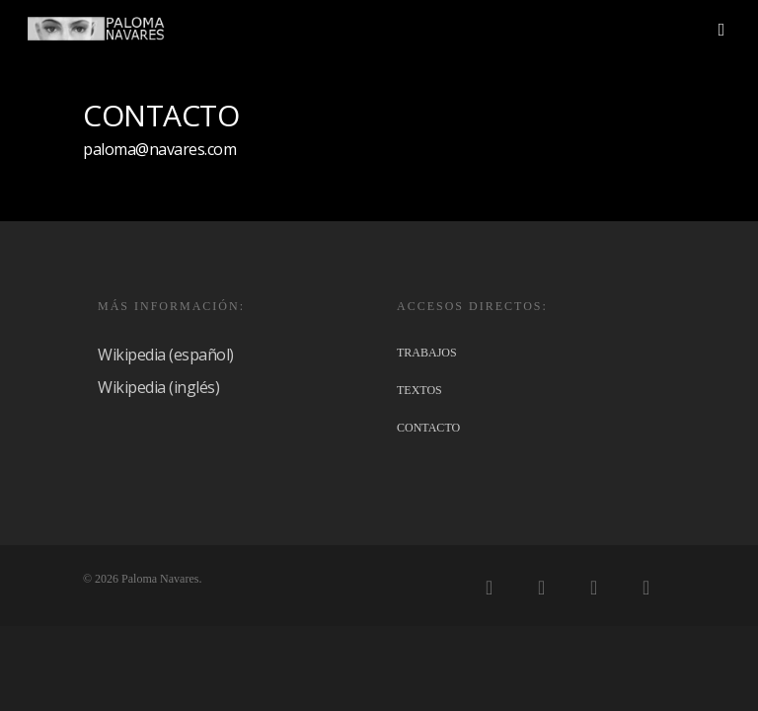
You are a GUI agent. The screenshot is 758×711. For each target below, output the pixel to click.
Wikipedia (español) (166, 354)
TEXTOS (419, 390)
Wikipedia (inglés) (158, 387)
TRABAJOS (427, 352)
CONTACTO (428, 427)
